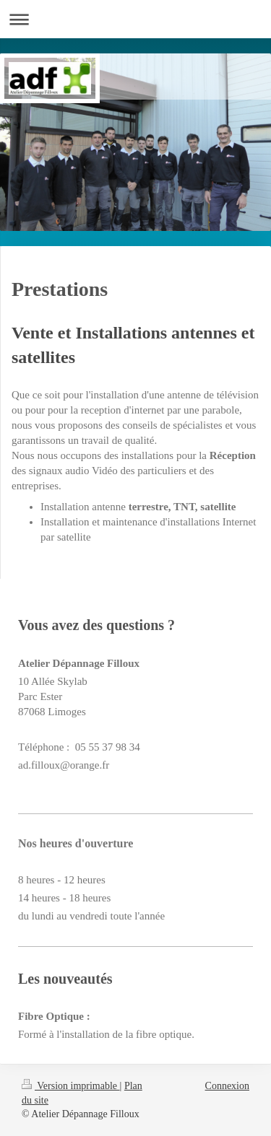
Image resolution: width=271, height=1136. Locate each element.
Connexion (227, 1085)
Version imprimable (71, 1085)
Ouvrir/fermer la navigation (135, 19)
